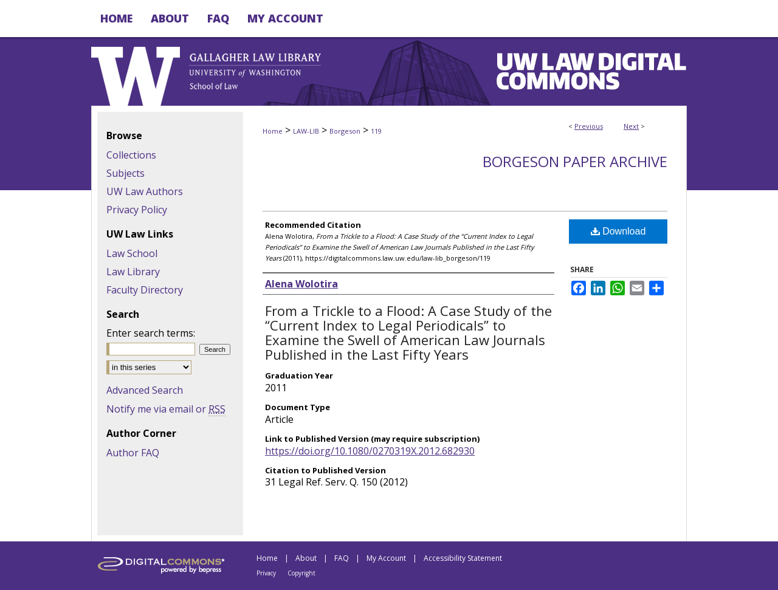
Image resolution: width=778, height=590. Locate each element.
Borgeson (344, 130)
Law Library (133, 271)
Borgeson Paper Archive (575, 161)
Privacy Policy (136, 209)
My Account (386, 558)
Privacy (266, 573)
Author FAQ (132, 452)
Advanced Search (144, 390)
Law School (131, 253)
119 (376, 130)
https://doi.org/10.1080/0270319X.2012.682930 (370, 451)
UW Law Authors (144, 191)
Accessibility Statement (463, 558)
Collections (131, 155)
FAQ (341, 558)
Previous (588, 126)
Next (631, 126)
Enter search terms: (150, 333)
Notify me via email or (165, 409)
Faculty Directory (144, 290)
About (306, 558)
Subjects (125, 173)
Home (273, 130)
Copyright (301, 573)
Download (618, 231)
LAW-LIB (306, 130)
